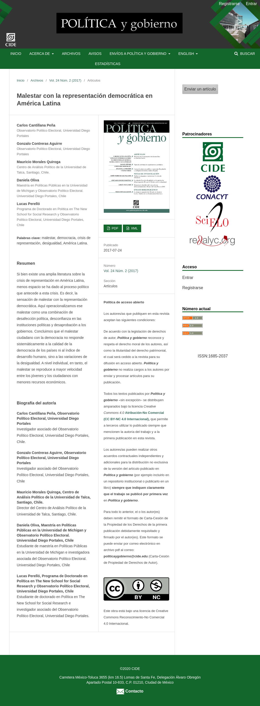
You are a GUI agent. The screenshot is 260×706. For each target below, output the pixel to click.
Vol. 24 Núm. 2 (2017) (65, 80)
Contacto (130, 691)
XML (134, 228)
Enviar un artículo (200, 89)
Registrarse (229, 4)
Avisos (95, 54)
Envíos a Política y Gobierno (138, 54)
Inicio (15, 54)
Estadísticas (107, 64)
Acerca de (40, 54)
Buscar (247, 54)
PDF (114, 228)
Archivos (71, 54)
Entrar (251, 4)
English (186, 54)
